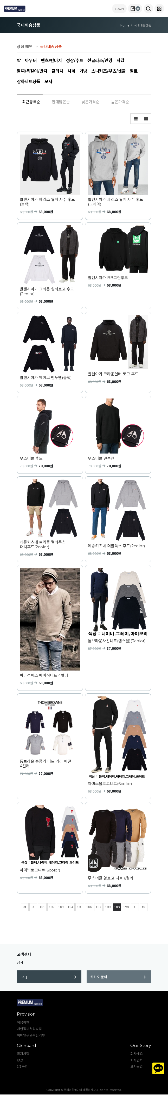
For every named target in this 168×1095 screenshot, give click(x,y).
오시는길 (136, 1066)
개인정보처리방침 (29, 1029)
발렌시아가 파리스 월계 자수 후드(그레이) (115, 202)
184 (69, 907)
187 (97, 907)
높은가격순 (120, 102)
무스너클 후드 (31, 459)
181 (41, 907)
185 (79, 907)
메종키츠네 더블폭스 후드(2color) (116, 546)
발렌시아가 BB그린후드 (108, 278)
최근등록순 (31, 102)
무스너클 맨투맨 (101, 459)
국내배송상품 (51, 46)
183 (60, 907)
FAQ (48, 977)
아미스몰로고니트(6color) (110, 784)
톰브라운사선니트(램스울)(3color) (117, 641)
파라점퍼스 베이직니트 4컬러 (44, 676)
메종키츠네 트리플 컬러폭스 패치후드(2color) (43, 545)
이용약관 (23, 1022)
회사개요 (136, 1054)
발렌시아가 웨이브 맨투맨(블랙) (46, 378)
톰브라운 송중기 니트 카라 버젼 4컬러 (45, 764)
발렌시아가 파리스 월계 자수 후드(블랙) (47, 202)
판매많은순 (61, 102)
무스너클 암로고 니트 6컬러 (110, 878)
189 (116, 907)
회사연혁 (136, 1060)
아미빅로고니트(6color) (40, 870)
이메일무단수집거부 (31, 1035)
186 (88, 907)
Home (124, 25)
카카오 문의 (118, 977)
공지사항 (23, 1054)
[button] (148, 8)
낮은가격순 (90, 102)
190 (125, 907)
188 (107, 907)
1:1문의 (22, 1066)
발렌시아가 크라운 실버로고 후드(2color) (47, 292)
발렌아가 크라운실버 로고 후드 (113, 374)
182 (51, 907)
